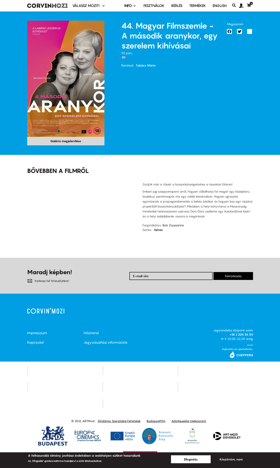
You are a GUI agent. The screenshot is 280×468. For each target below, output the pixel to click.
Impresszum (37, 333)
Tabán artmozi (215, 387)
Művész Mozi (216, 370)
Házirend (91, 333)
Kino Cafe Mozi (140, 370)
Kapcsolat (35, 342)
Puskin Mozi (65, 387)
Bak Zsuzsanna (173, 225)
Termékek (197, 6)
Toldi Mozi (140, 404)
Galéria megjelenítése (65, 141)
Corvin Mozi (65, 370)
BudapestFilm (156, 421)
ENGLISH (220, 6)
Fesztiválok (153, 6)
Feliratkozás (233, 276)
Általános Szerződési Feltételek (119, 421)
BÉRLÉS (177, 6)
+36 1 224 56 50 (241, 334)
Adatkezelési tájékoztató (188, 421)
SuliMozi (140, 387)
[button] (243, 5)
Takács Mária (146, 65)
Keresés (235, 5)
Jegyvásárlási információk (106, 342)
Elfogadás (191, 459)
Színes (158, 230)
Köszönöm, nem (231, 459)
